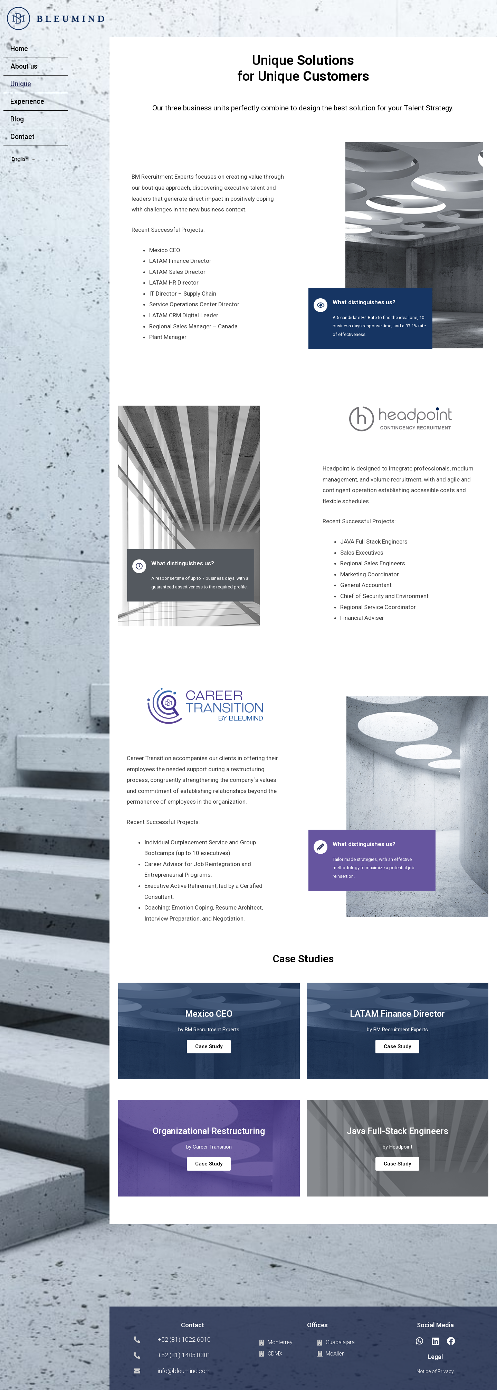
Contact (22, 137)
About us (23, 66)
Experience (27, 102)
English (20, 158)
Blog (17, 119)
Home (19, 49)
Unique (20, 84)
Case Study (208, 1046)
